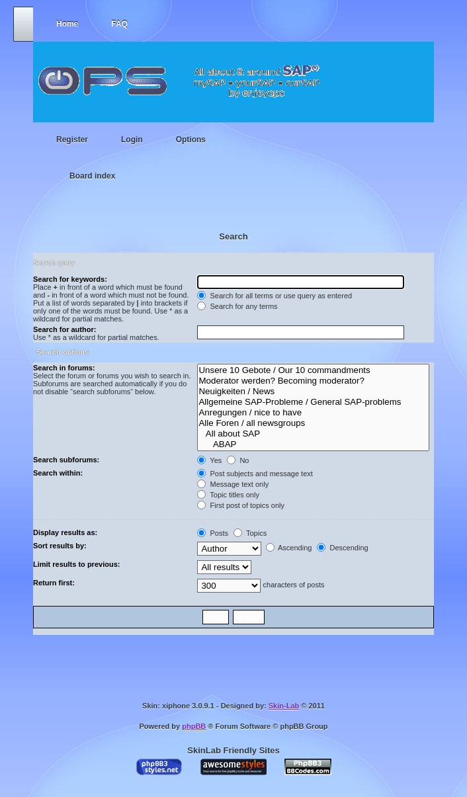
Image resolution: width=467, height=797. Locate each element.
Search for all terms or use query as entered (274, 296)
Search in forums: (64, 368)
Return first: (54, 583)
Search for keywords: (70, 279)
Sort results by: (60, 546)
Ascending (289, 548)
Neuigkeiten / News (313, 391)
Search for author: (64, 329)
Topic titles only (228, 495)
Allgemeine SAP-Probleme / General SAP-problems (313, 402)
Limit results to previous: (76, 564)
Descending (342, 548)
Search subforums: (66, 460)
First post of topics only (240, 505)
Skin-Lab (284, 706)
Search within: (58, 473)
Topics (250, 533)
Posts (212, 533)
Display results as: (65, 532)
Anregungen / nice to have (313, 412)
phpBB (194, 726)
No (238, 460)
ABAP (313, 444)
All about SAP (313, 434)
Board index (92, 176)
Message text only (233, 484)
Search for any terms (237, 306)
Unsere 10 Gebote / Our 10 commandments (313, 370)
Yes (209, 460)
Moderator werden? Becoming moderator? (313, 381)
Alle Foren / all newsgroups (313, 423)
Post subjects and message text (254, 474)
